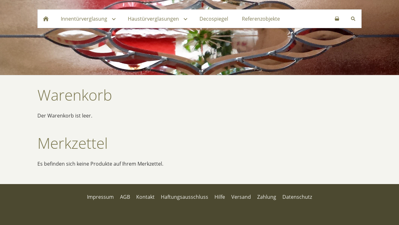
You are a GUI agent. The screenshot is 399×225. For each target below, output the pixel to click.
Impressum (100, 196)
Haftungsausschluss (184, 196)
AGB (125, 196)
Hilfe (219, 196)
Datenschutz (297, 196)
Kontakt (145, 196)
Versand (241, 196)
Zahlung (266, 196)
